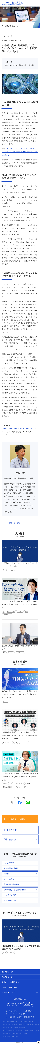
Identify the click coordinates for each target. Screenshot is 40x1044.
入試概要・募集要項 (20, 884)
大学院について (20, 874)
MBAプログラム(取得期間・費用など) (13, 1024)
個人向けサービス (7, 972)
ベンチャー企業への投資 (9, 987)
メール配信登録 (10, 1017)
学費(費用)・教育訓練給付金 (20, 890)
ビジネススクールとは (9, 1030)
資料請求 (19, 830)
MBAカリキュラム (32, 1024)
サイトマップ (10, 1014)
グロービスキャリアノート (11, 1036)
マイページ (20, 1014)
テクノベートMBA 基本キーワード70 (17, 429)
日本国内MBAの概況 (25, 1021)
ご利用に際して (27, 1011)
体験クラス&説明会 (19, 818)
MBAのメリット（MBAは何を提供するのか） (16, 1033)
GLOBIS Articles (33, 8)
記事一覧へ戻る (12, 523)
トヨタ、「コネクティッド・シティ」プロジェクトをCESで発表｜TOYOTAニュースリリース (20, 152)
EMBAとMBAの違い (20, 1027)
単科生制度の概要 (20, 868)
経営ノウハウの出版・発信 (10, 982)
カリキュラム (20, 879)
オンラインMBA (20, 895)
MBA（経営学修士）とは (10, 1021)
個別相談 (19, 839)
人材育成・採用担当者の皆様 (25, 1017)
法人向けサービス (7, 977)
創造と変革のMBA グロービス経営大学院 (13, 8)
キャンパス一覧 (20, 900)
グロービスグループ (8, 992)
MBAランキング (7, 1027)
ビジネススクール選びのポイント (27, 1030)
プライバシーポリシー (13, 1011)
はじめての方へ (20, 863)
